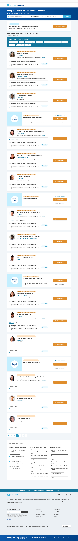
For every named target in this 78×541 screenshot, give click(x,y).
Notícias (38, 1)
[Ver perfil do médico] (12, 54)
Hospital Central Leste (15, 468)
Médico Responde (31, 1)
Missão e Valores (57, 509)
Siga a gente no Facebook (66, 494)
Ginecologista (48, 42)
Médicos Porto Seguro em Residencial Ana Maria (59, 462)
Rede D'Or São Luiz (44, 537)
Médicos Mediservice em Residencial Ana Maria (59, 458)
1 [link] (11, 435)
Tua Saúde (9, 1)
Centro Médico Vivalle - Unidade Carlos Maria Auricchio (22, 61)
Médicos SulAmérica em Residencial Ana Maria (59, 451)
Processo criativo (39, 511)
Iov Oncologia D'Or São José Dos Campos (23, 26)
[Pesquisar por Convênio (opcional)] (61, 16)
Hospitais (58, 5)
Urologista (12, 44)
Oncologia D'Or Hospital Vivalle (17, 456)
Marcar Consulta (16, 487)
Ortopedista (65, 42)
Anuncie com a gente (40, 516)
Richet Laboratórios (67, 537)
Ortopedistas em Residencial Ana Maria (39, 473)
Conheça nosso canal (59, 494)
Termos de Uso (56, 514)
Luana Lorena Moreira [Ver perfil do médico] (24, 176)
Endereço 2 (17, 139)
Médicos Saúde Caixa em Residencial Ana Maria (59, 469)
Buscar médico (16, 1)
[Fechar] (69, 39)
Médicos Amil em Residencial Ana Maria (60, 465)
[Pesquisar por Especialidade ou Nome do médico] (24, 16)
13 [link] (23, 435)
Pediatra (21, 42)
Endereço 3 (22, 220)
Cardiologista (40, 42)
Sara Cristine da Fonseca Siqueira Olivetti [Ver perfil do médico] (30, 377)
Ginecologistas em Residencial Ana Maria (38, 466)
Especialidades (49, 5)
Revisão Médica (57, 511)
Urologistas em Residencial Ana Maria (39, 476)
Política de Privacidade (40, 514)
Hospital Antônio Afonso (15, 461)
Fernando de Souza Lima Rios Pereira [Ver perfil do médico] (29, 212)
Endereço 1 (11, 139)
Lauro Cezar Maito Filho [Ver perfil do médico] (24, 398)
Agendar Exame (24, 1)
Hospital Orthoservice (15, 454)
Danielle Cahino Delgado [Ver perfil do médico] (25, 293)
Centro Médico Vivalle (13, 63)
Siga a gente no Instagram (62, 494)
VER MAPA (44, 63)
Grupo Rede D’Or (45, 532)
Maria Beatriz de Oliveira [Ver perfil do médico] (25, 74)
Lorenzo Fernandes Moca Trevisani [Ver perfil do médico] (28, 236)
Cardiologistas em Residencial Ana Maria (38, 462)
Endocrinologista (13, 42)
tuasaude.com (67, 5)
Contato (55, 516)
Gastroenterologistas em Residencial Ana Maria (39, 459)
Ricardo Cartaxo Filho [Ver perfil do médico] (24, 314)
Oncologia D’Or (52, 537)
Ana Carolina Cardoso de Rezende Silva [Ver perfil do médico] (29, 155)
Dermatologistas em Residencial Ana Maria (39, 470)
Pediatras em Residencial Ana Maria (39, 455)
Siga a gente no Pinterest (70, 494)
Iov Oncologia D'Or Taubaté (16, 463)
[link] (8, 435)
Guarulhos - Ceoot (14, 466)
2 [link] (14, 435)
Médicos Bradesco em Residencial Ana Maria (59, 455)
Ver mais (27, 44)
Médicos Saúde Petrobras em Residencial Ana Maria (57, 473)
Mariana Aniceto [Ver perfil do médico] (22, 53)
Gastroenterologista (29, 42)
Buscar (66, 16)
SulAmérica (59, 537)
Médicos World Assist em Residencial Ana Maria (59, 476)
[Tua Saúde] (13, 495)
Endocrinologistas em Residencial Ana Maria (39, 452)
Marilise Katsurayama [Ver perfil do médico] (24, 418)
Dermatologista (56, 42)
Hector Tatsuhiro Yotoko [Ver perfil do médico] (25, 257)
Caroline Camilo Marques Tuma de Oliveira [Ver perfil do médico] (30, 131)
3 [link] (17, 435)
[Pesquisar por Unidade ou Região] (42, 16)
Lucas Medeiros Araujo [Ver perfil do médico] (24, 95)
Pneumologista (19, 44)
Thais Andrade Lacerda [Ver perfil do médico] (24, 338)
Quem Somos (38, 509)
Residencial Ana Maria (25, 487)
